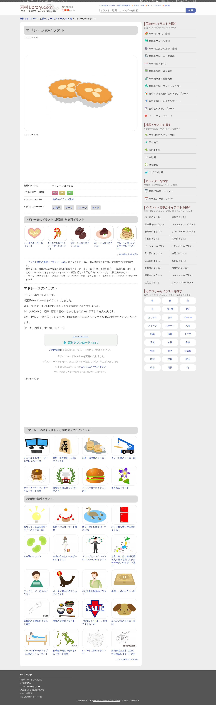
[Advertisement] (81, 46)
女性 (170, 342)
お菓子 (43, 18)
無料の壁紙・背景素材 (160, 71)
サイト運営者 (27, 693)
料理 (152, 359)
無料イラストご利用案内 (149, 1)
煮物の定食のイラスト (64, 621)
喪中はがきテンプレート (162, 108)
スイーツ (59, 18)
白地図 (136, 5)
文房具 (187, 351)
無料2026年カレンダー (161, 191)
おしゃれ (152, 317)
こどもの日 (157, 5)
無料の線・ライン (158, 63)
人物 (188, 325)
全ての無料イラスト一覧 (31, 697)
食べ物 (68, 18)
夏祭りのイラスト (153, 268)
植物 (188, 359)
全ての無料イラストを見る (186, 1)
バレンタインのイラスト (184, 224)
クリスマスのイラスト (183, 282)
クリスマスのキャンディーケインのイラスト (57, 246)
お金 (170, 317)
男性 (170, 367)
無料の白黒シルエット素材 (163, 48)
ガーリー (187, 317)
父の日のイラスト (153, 260)
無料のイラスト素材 (63, 199)
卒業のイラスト (152, 239)
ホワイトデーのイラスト (184, 231)
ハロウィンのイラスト (183, 275)
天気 (152, 342)
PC (187, 309)
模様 (152, 367)
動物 (152, 334)
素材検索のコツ (167, 1)
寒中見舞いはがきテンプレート (165, 101)
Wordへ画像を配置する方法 (33, 690)
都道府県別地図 (124, 5)
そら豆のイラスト (32, 556)
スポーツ (170, 325)
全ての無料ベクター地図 (162, 134)
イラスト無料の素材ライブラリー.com (47, 262)
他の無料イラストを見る (128, 254)
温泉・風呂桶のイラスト (94, 458)
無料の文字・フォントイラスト (165, 86)
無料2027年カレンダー (161, 198)
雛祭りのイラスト (153, 231)
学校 (152, 351)
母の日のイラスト (153, 253)
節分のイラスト (179, 217)
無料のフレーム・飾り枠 (162, 56)
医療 (170, 334)
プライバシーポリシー (30, 686)
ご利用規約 (55, 350)
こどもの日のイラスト (183, 246)
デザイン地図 (156, 172)
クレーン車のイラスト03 (123, 458)
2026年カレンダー (108, 5)
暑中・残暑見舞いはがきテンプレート (169, 93)
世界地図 (153, 164)
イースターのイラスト (155, 246)
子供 (188, 342)
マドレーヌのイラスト (81, 336)
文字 (170, 351)
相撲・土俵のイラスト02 (123, 591)
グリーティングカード (160, 116)
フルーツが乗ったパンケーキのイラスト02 (126, 246)
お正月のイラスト (153, 217)
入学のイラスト (179, 239)
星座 (170, 359)
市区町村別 (155, 149)
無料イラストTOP (28, 18)
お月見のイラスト (180, 268)
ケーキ (51, 18)
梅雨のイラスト (179, 253)
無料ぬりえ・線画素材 (160, 78)
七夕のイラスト (179, 260)
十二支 (187, 334)
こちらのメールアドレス (94, 366)
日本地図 (153, 142)
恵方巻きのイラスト (154, 224)
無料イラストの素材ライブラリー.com (106, 701)
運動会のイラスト (153, 275)
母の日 (167, 5)
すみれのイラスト (120, 487)
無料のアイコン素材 (159, 41)
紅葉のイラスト (152, 282)
